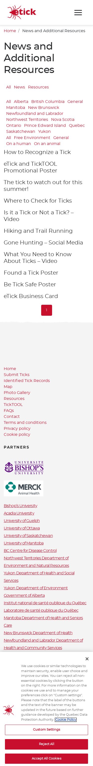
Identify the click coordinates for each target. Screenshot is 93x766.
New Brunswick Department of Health (38, 633)
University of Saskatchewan (28, 536)
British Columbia (47, 102)
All (8, 87)
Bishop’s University (20, 506)
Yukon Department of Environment (36, 588)
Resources (38, 87)
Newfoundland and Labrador (34, 114)
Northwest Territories (27, 120)
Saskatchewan (20, 132)
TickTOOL (13, 405)
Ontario (13, 126)
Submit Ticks (17, 375)
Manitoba (15, 108)
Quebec (77, 126)
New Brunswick (43, 108)
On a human (18, 144)
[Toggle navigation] (78, 12)
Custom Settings (46, 732)
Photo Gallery (17, 393)
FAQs (9, 411)
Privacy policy (17, 429)
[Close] (87, 661)
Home (10, 31)
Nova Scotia (62, 120)
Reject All (46, 746)
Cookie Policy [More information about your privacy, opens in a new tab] (65, 722)
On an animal (47, 144)
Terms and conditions (25, 423)
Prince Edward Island (45, 126)
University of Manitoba (23, 543)
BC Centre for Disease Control (30, 551)
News (19, 87)
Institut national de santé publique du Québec (45, 603)
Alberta (21, 102)
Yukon (44, 132)
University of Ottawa (22, 528)
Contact (12, 417)
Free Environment (32, 138)
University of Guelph (22, 521)
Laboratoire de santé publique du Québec (41, 611)
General (75, 102)
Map (8, 387)
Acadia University (19, 513)
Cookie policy (17, 435)
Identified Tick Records (27, 381)
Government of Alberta (24, 596)
